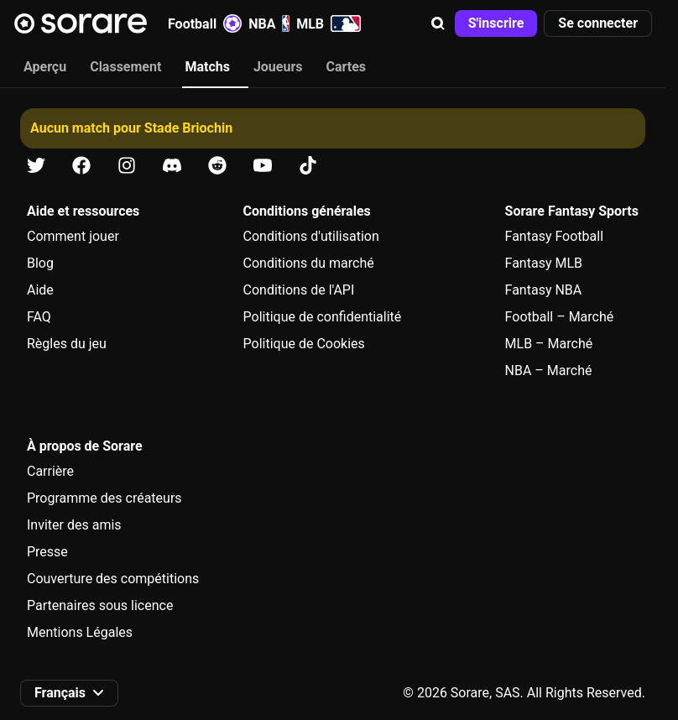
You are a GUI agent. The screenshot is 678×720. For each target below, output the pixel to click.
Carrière (50, 471)
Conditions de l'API (299, 290)
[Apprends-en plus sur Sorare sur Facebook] (81, 166)
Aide (40, 290)
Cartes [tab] (346, 67)
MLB (328, 23)
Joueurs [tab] (278, 67)
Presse (47, 552)
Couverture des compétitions (113, 579)
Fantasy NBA (543, 290)
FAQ (39, 317)
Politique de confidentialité (322, 317)
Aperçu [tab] (44, 67)
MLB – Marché (549, 344)
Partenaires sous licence (100, 605)
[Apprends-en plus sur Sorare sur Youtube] (263, 166)
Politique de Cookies (304, 344)
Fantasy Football (554, 236)
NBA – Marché (548, 370)
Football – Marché (559, 317)
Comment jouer (73, 236)
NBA (268, 23)
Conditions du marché (308, 263)
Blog (40, 263)
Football (205, 23)
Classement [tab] (125, 67)
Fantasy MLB (543, 263)
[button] (438, 23)
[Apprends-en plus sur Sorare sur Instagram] (127, 166)
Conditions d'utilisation (311, 236)
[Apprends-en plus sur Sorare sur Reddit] (217, 166)
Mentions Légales (80, 632)
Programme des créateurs (104, 498)
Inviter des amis (74, 525)
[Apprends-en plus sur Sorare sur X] (36, 166)
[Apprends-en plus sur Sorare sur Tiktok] (308, 166)
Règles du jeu (67, 344)
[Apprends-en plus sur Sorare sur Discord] (172, 166)
